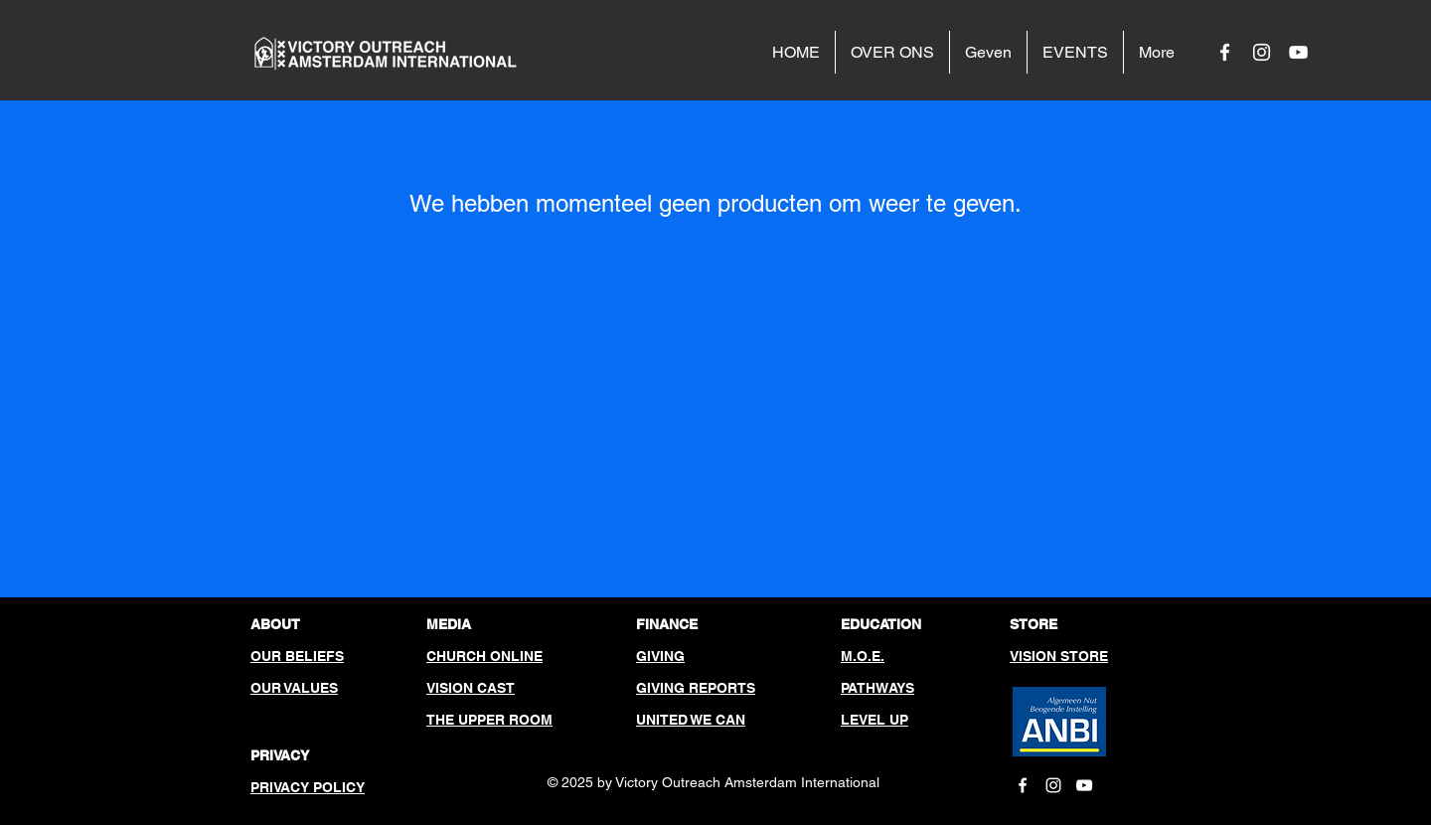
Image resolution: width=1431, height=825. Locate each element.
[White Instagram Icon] (1261, 52)
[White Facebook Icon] (1224, 52)
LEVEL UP (874, 720)
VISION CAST (470, 688)
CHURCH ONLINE (484, 656)
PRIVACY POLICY (307, 787)
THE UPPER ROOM (489, 720)
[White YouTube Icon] (1298, 52)
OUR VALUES (294, 688)
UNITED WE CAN (690, 720)
